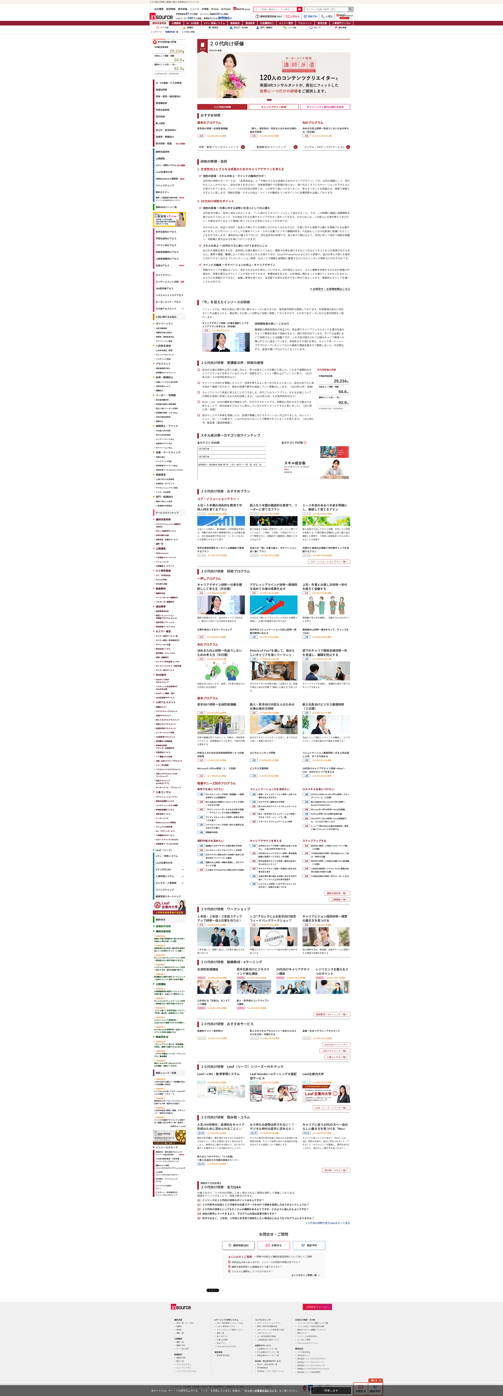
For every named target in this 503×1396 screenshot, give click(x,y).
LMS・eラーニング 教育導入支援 (270, 1329)
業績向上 (159, 421)
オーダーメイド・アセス (168, 301)
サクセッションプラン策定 (167, 487)
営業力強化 (160, 457)
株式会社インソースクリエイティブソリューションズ (313, 1368)
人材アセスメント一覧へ (335, 1050)
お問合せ (293, 16)
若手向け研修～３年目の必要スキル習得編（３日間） (330, 862)
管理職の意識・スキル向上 (167, 412)
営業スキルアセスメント (166, 724)
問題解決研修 (212, 832)
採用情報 (170, 9)
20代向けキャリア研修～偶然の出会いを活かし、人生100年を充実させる (277, 847)
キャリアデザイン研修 (273, 107)
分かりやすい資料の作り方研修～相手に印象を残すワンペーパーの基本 (225, 856)
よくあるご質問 (303, 1339)
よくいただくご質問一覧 (304, 1275)
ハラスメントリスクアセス (169, 295)
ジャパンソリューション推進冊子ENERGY (168, 525)
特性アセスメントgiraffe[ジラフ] (163, 781)
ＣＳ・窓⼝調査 (162, 765)
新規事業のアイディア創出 (166, 465)
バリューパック (162, 561)
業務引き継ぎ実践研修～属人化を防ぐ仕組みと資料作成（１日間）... (169, 938)
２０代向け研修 (222, 107)
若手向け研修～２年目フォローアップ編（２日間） (329, 847)
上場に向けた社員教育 (165, 479)
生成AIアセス (162, 265)
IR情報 (205, 9)
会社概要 (159, 9)
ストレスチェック (165, 185)
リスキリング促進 (163, 359)
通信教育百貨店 (162, 611)
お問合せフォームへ (317, 1306)
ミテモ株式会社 (303, 1352)
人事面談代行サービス (165, 835)
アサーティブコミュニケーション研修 (275, 821)
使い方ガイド (222, 1336)
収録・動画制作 (162, 657)
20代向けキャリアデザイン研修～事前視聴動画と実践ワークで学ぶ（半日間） (277, 855)
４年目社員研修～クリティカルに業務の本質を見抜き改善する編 (330, 870)
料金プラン (221, 1343)
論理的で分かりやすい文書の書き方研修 (224, 845)
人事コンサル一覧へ (337, 1057)
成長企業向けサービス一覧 (268, 1355)
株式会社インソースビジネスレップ (310, 1362)
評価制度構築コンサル (165, 809)
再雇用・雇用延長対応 (165, 336)
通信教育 (250, 23)
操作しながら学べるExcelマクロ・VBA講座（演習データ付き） (168, 1063)
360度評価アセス (164, 288)
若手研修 (160, 116)
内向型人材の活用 (163, 430)
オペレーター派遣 (163, 644)
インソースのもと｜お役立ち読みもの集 (310, 1326)
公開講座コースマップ (165, 566)
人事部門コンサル (341, 23)
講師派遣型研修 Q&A (269, 16)
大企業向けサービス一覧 (267, 1349)
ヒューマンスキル (183, 1367)
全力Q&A (226, 9)
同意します (331, 1390)
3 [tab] (274, 100)
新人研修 (160, 123)
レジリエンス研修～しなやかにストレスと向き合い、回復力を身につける (277, 885)
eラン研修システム (214, 23)
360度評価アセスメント (165, 736)
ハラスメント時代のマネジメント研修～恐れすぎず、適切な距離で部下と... (169, 967)
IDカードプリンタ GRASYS (167, 839)
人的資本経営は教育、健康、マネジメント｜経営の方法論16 (169, 1110)
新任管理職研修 (162, 399)
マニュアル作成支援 (164, 826)
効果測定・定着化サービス (167, 539)
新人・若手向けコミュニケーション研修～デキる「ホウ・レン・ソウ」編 (277, 815)
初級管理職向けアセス (167, 252)
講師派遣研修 (159, 23)
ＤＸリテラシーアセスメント (166, 711)
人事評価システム (165, 876)
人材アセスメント (264, 1333)
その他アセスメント (166, 308)
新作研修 (182, 9)
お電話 (327, 16)
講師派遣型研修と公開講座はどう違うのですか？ (257, 1266)
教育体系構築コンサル (165, 801)
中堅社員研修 (162, 109)
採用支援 (322, 23)
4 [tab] (277, 100)
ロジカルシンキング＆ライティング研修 (224, 850)
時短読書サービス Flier (165, 626)
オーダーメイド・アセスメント (168, 787)
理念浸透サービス (163, 814)
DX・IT (315, 27)
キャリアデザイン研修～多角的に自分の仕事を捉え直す (277, 870)
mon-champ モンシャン (307, 1343)
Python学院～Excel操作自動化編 (326, 813)
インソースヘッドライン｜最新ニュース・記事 (312, 1323)
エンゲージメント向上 (165, 439)
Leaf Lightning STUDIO (226, 1346)
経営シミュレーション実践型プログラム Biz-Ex (166, 616)
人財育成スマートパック (166, 557)
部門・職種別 (264, 27)
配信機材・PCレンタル (165, 653)
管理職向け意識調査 (164, 741)
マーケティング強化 (164, 461)
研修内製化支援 (162, 535)
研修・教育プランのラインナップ (219, 147)
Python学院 (161, 579)
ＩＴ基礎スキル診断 (164, 756)
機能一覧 (220, 1333)
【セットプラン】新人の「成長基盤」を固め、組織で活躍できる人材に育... (169, 1044)
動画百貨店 (160, 593)
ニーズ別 (289, 27)
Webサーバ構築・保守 (165, 693)
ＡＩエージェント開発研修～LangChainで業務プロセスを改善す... (169, 1020)
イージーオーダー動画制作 (167, 597)
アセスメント (305, 23)
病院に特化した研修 (164, 501)
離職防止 (159, 390)
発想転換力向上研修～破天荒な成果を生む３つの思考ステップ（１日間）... (169, 948)
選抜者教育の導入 (163, 368)
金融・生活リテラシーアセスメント (169, 760)
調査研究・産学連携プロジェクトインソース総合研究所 (169, 1153)
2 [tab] (269, 100)
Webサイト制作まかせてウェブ (162, 680)
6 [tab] (283, 100)
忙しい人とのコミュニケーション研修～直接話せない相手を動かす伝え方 (169, 1001)
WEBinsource (162, 553)
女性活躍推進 (161, 328)
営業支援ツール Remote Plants (169, 469)
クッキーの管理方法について (261, 1390)
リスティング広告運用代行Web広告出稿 (167, 687)
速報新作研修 (163, 926)
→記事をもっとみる (177, 1126)
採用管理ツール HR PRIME (167, 843)
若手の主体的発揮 (163, 434)
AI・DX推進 (192, 23)
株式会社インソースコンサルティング (311, 1365)
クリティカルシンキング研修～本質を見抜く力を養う (225, 819)
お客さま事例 (222, 1339)
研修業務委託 (262, 1367)
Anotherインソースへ (336, 1044)
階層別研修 (161, 89)
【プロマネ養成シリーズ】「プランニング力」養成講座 (170, 1054)
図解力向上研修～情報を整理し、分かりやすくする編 (225, 864)
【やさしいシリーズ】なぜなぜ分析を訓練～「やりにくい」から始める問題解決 (225, 811)
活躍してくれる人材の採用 (167, 382)
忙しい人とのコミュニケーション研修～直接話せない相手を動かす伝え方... (169, 958)
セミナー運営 (286, 23)
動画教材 (235, 23)
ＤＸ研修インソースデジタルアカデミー (167, 1173)
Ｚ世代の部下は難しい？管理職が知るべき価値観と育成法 (169, 1082)
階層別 (188, 27)
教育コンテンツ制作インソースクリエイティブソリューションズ (170, 1166)
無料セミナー (162, 192)
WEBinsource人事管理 (167, 178)
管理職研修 (161, 103)
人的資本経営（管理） (165, 350)
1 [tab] (264, 100)
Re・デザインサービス (165, 831)
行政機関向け (267, 23)
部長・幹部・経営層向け (168, 96)
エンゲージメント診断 (167, 281)
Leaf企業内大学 (164, 172)
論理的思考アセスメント (166, 728)
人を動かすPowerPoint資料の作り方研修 (225, 869)
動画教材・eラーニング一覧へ (332, 1014)
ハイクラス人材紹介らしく (164, 1186)
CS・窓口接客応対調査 (266, 1336)
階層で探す (181, 1345)
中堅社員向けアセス (166, 238)
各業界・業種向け (165, 136)
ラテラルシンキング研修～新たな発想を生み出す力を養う (225, 826)
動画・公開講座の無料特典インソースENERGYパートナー (168, 198)
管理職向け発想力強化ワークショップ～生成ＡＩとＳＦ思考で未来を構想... (169, 977)
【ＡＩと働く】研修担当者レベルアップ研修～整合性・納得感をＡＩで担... (169, 1010)
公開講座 (176, 23)
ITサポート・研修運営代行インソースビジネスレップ (167, 1193)
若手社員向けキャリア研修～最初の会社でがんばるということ (277, 862)
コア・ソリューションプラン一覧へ (329, 561)
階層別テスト (161, 707)
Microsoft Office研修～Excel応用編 (328, 809)
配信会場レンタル (163, 648)
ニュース (194, 9)
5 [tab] (280, 100)
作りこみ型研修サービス (166, 531)
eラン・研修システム (170, 165)
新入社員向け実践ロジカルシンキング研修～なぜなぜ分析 (225, 803)
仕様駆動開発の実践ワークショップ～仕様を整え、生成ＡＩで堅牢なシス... (169, 991)
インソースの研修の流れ (307, 1336)
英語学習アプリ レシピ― (166, 622)
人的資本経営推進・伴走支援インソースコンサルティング (167, 1160)
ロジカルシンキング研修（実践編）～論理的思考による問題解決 (225, 796)
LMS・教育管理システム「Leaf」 (230, 1323)
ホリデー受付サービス (165, 670)
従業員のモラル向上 (164, 443)
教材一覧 (180, 1361)
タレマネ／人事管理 (166, 882)
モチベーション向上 (164, 447)
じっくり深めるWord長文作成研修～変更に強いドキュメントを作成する (329, 827)
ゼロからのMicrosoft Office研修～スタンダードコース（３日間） (330, 796)
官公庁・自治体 (239, 27)
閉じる (374, 1380)
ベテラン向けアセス (166, 245)
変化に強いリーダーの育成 (167, 408)
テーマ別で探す (182, 1349)
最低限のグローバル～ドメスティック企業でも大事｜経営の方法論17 (169, 1101)
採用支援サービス (163, 386)
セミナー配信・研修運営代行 (168, 640)
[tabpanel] (273, 75)
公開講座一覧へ (339, 899)
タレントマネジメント (165, 354)
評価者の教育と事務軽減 (166, 404)
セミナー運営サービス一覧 (167, 636)
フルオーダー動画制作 (165, 601)
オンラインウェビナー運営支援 (168, 665)
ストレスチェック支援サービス (229, 1329)
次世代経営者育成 (163, 417)
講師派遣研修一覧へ (337, 893)
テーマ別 (162, 27)
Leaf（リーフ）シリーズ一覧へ (331, 1107)
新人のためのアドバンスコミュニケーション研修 (277, 808)
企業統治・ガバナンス (165, 483)
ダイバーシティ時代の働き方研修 (325, 107)
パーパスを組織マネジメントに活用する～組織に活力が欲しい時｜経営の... (169, 1120)
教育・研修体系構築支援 (267, 1326)
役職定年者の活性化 (164, 332)
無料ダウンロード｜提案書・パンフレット (311, 1329)
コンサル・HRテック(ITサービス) (324, 147)
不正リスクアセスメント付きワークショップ (166, 775)
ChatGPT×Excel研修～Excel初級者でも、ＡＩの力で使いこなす (329, 820)
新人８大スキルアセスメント (168, 719)
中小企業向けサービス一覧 (268, 1352)
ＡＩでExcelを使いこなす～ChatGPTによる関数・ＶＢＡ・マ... (169, 1091)
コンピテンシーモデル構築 (167, 805)
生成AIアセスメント (163, 715)
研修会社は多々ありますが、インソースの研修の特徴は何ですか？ (266, 1262)
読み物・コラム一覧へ (336, 1170)
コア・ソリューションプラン (216, 499)
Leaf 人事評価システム (226, 1326)
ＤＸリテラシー (164, 275)
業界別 (213, 27)
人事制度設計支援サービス (268, 1339)
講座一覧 (180, 1342)
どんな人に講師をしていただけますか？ (252, 1271)
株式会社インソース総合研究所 (308, 1372)
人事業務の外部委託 (164, 505)
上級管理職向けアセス (167, 258)
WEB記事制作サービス (165, 697)
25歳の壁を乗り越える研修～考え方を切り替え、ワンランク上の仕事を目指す (277, 878)
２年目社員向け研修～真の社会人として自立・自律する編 (330, 855)
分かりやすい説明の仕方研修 (271, 801)
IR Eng (214, 9)
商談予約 (310, 16)
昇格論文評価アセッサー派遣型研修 (165, 746)
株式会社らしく (303, 1355)
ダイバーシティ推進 (164, 341)
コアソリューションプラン (167, 796)
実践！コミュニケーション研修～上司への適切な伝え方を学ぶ (277, 796)
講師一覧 (159, 543)
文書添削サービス (163, 752)
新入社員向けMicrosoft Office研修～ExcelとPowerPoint (328, 803)
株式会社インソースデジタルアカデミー (312, 1358)
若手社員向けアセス (166, 231)
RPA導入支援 (161, 583)
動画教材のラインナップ (271, 147)
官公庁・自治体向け (166, 130)
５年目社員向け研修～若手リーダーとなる (330, 876)
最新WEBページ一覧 (166, 207)
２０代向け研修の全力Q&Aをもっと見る (327, 1223)
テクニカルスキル (183, 1364)
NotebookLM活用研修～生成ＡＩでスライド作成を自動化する (169, 1029)
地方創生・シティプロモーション (270, 1371)
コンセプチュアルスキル (186, 1371)
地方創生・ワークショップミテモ (166, 1180)
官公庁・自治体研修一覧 (267, 1364)
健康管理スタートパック (168, 896)
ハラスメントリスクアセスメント (168, 769)
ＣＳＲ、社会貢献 (163, 492)
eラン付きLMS (163, 869)
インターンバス (162, 818)
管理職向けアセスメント (166, 372)
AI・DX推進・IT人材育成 (169, 82)
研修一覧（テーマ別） (185, 1323)
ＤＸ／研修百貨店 (163, 575)
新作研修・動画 (170, 143)
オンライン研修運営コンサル (168, 661)
